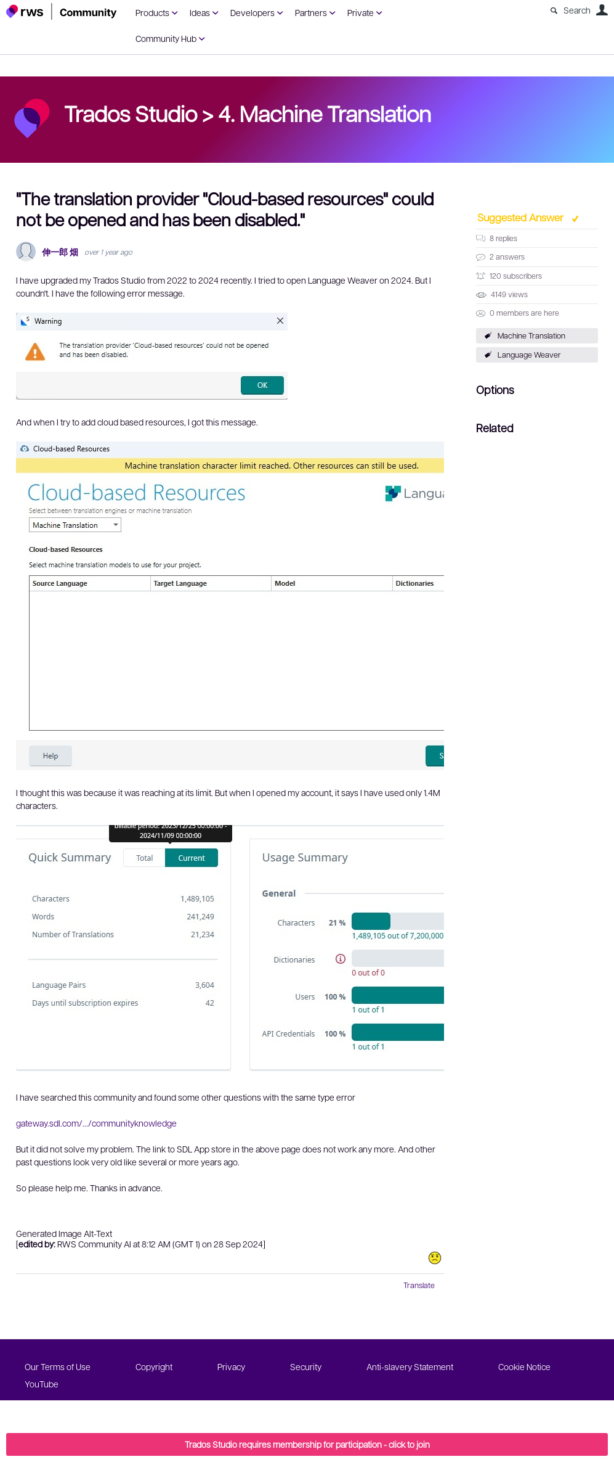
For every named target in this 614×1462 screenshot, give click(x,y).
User (602, 10)
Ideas (200, 12)
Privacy (231, 1366)
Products (152, 12)
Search (577, 9)
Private (360, 12)
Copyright (153, 1366)
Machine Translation (531, 335)
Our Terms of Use (58, 1366)
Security (305, 1366)
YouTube (42, 1383)
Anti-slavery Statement (409, 1366)
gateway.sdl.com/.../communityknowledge (96, 1122)
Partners (311, 12)
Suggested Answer (521, 217)
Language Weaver (529, 354)
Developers (252, 12)
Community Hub (165, 38)
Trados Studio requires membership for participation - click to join (307, 1444)
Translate (419, 1285)
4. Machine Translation (324, 113)
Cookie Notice (524, 1366)
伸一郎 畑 (60, 252)
